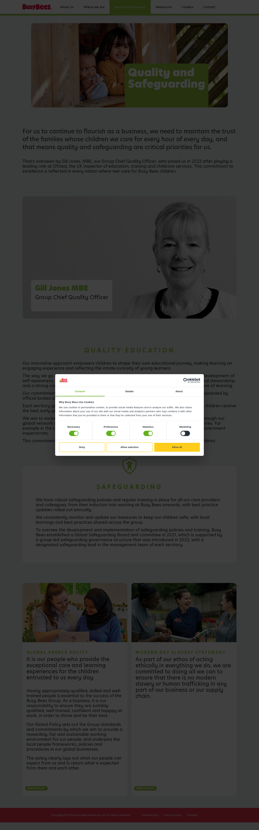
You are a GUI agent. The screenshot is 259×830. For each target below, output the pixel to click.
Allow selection (129, 447)
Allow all (177, 447)
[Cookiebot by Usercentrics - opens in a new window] (185, 380)
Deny (82, 447)
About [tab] (179, 391)
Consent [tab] (80, 391)
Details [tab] (129, 391)
